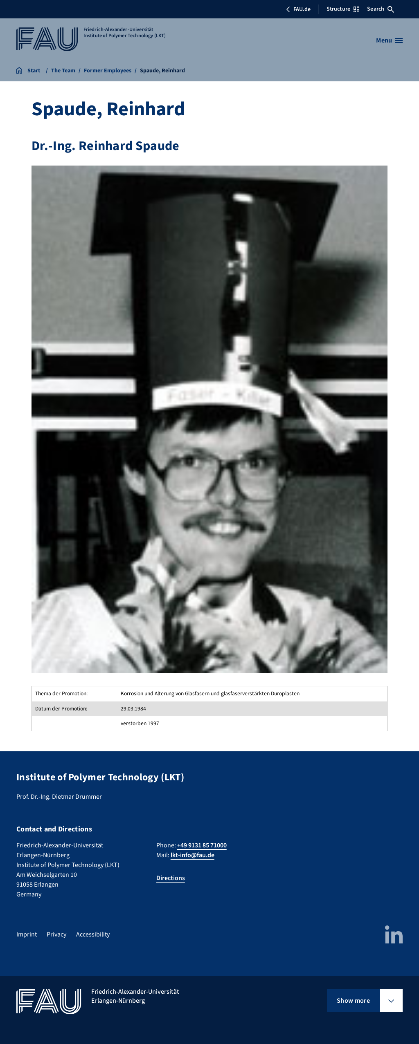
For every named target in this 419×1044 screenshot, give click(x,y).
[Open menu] (389, 40)
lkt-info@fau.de (192, 855)
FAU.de (298, 9)
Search (380, 9)
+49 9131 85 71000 (202, 845)
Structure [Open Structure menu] (343, 9)
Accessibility (93, 934)
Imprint (26, 934)
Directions (170, 878)
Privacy (56, 934)
